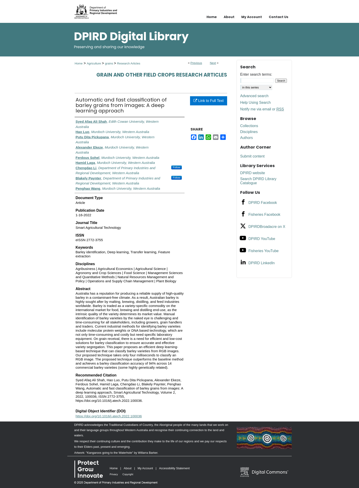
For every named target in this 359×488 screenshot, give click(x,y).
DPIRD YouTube (261, 239)
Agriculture (94, 63)
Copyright (127, 474)
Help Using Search (255, 102)
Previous (196, 63)
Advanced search (254, 96)
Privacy (114, 474)
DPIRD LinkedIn (261, 263)
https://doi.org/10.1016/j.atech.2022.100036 (109, 416)
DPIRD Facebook (262, 203)
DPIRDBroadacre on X (266, 227)
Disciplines (249, 132)
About (127, 468)
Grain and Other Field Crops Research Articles (161, 74)
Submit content (252, 156)
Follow (176, 167)
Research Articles (128, 63)
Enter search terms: (256, 74)
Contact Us (278, 17)
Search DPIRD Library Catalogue (258, 181)
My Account (145, 468)
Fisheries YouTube (263, 251)
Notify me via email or (262, 109)
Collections (249, 126)
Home (79, 63)
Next (213, 63)
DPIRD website (252, 173)
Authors (246, 138)
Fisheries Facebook (264, 214)
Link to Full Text (208, 101)
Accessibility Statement (174, 468)
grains (109, 63)
